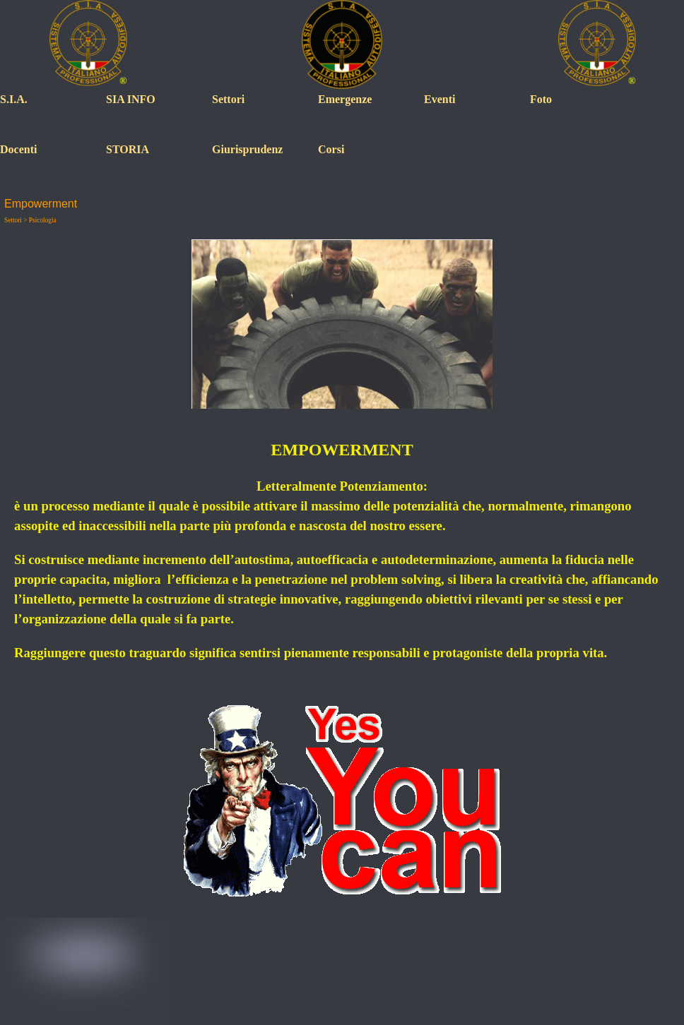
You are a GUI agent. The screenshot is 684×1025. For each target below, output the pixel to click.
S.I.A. (14, 99)
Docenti (18, 149)
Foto (541, 99)
